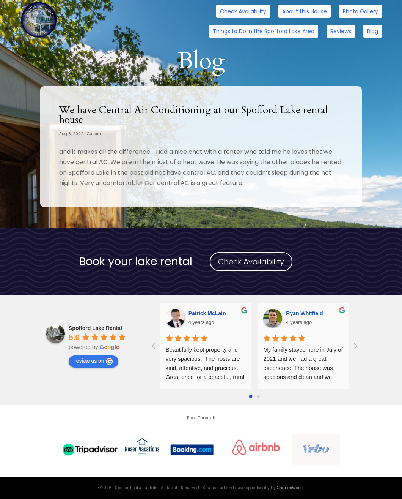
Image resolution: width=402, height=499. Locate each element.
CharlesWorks (290, 488)
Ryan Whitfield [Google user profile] (304, 313)
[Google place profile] (95, 328)
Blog (372, 31)
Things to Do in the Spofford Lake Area (263, 31)
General (94, 134)
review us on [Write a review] (93, 361)
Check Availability (243, 11)
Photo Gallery (360, 11)
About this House (304, 11)
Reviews (340, 31)
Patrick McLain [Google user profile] (207, 313)
